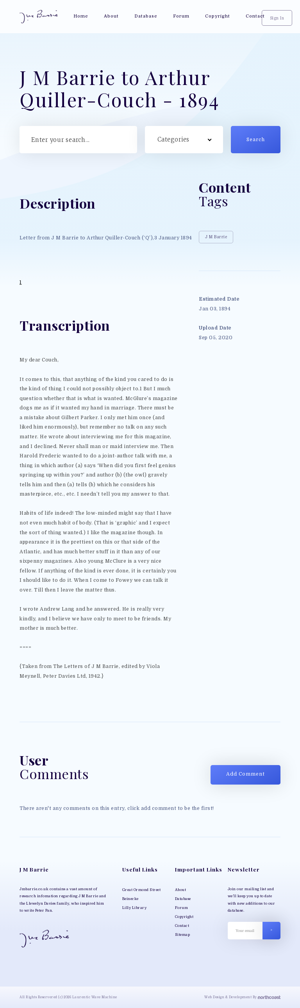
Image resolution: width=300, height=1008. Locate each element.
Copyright (184, 917)
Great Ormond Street (141, 890)
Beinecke (130, 899)
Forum (181, 908)
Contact (182, 926)
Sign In (277, 18)
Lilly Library (134, 908)
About (180, 890)
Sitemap (182, 935)
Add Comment (245, 774)
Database (183, 899)
